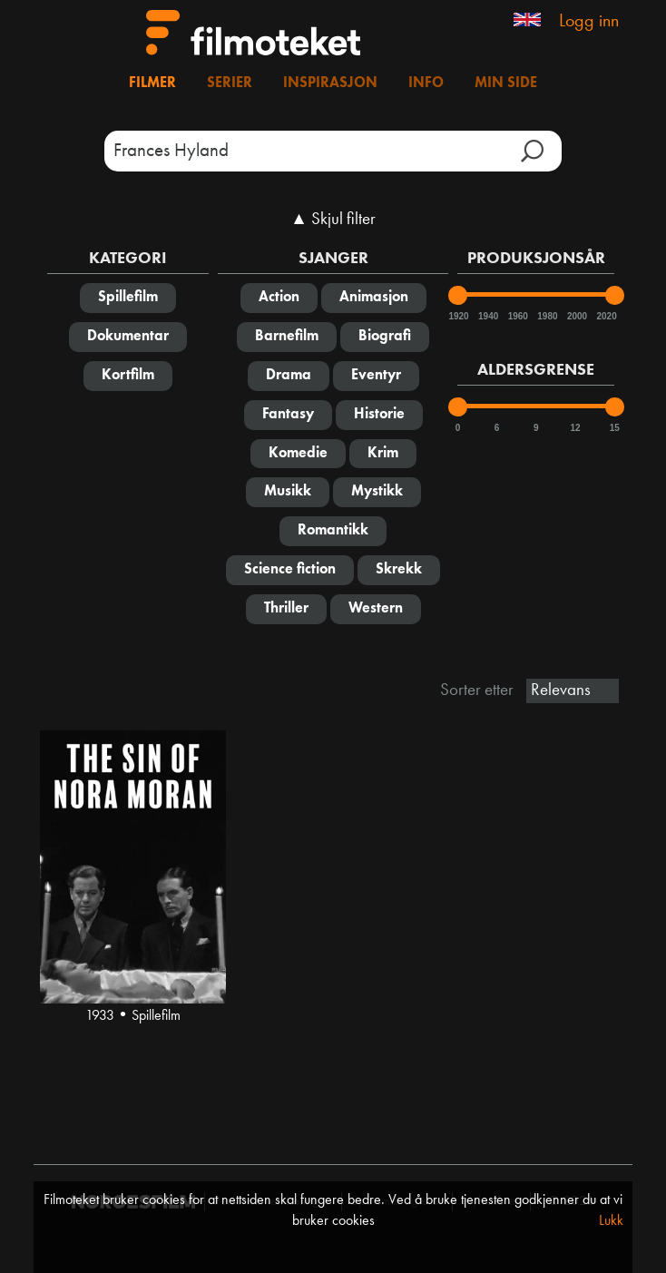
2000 (576, 316)
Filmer (152, 83)
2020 (605, 316)
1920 (457, 316)
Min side (506, 83)
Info (426, 83)
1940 (487, 316)
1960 (517, 316)
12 (576, 428)
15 (615, 428)
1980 (546, 316)
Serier (229, 83)
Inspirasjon (330, 83)
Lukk (611, 1221)
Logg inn (589, 22)
